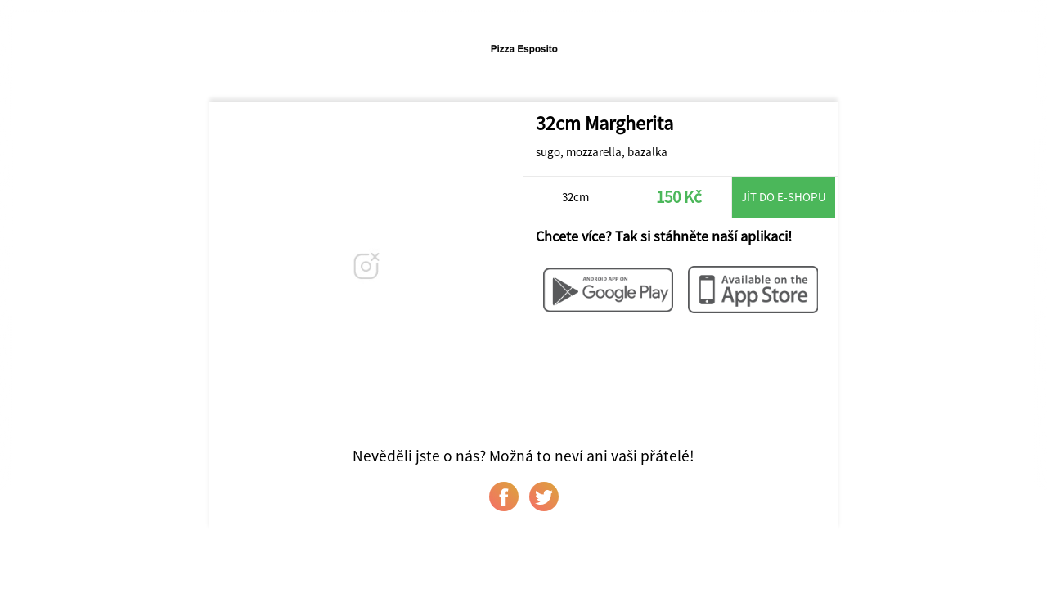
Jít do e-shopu (783, 197)
